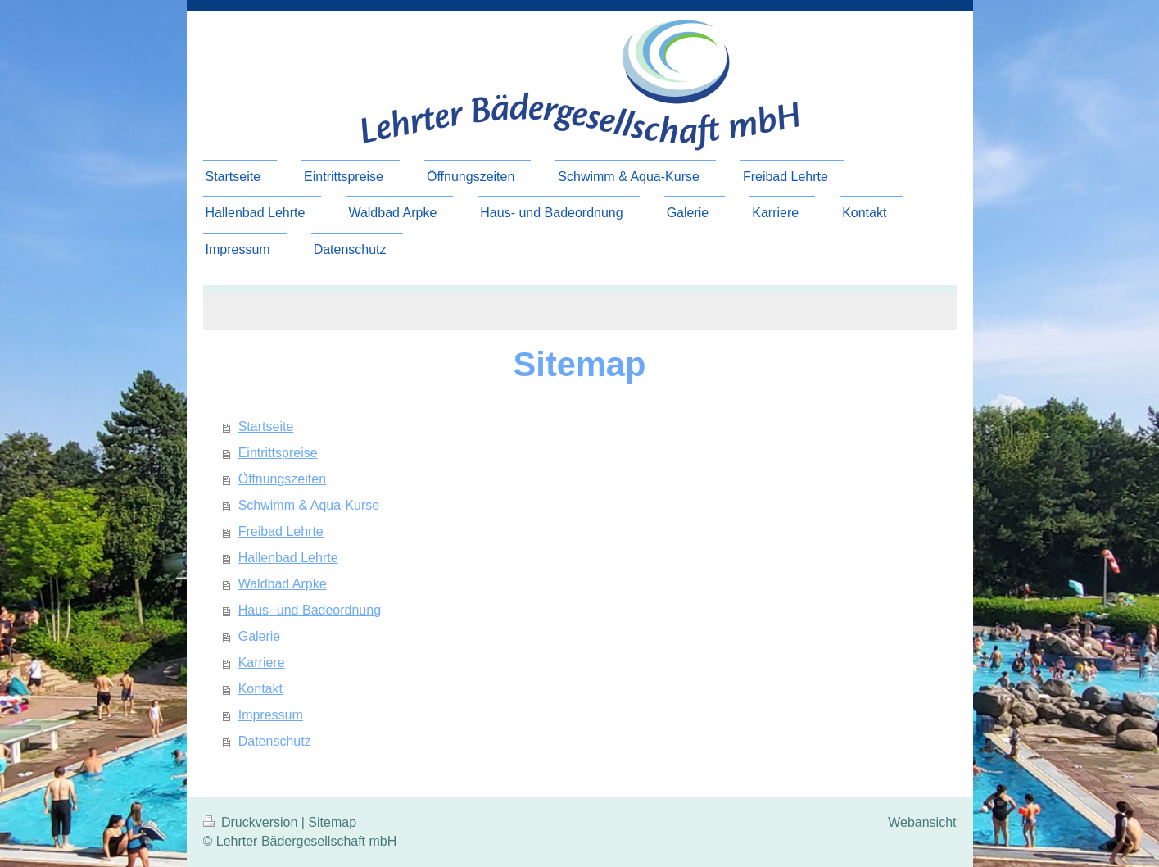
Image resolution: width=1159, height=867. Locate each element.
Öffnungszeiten (282, 479)
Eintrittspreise (278, 453)
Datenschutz (274, 741)
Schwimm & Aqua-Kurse (309, 505)
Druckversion (252, 822)
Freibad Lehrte (281, 531)
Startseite (266, 427)
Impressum (270, 715)
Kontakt (260, 689)
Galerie (259, 636)
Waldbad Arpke (282, 584)
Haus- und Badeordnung (309, 610)
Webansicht (922, 822)
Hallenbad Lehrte (288, 558)
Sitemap (332, 822)
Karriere (261, 663)
